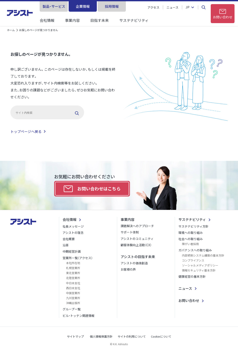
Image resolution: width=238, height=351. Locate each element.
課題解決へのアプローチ (137, 226)
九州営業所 (73, 298)
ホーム (11, 30)
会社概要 (69, 239)
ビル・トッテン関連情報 (78, 315)
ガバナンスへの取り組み (195, 250)
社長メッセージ (73, 226)
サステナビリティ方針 (193, 226)
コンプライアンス (193, 260)
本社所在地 (73, 263)
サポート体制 (130, 232)
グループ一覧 (72, 309)
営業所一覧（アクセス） (78, 258)
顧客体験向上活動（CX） (136, 245)
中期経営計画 (72, 251)
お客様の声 (128, 269)
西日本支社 (73, 288)
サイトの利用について (132, 336)
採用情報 (112, 6)
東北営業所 (73, 273)
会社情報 (47, 20)
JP (187, 7)
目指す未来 (99, 20)
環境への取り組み (190, 232)
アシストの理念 (73, 232)
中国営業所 (73, 293)
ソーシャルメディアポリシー (200, 265)
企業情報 (83, 6)
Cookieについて (161, 336)
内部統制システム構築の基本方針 (203, 255)
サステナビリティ (134, 20)
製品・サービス (53, 6)
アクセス (153, 7)
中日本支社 (73, 283)
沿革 (66, 245)
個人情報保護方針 (101, 336)
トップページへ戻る (26, 131)
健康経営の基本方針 (192, 276)
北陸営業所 (73, 278)
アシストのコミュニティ (137, 238)
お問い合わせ (188, 300)
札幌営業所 (73, 268)
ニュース (172, 7)
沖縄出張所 (73, 303)
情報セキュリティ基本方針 (198, 270)
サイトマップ (75, 336)
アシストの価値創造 (134, 263)
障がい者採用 (190, 244)
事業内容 (72, 20)
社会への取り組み (190, 239)
